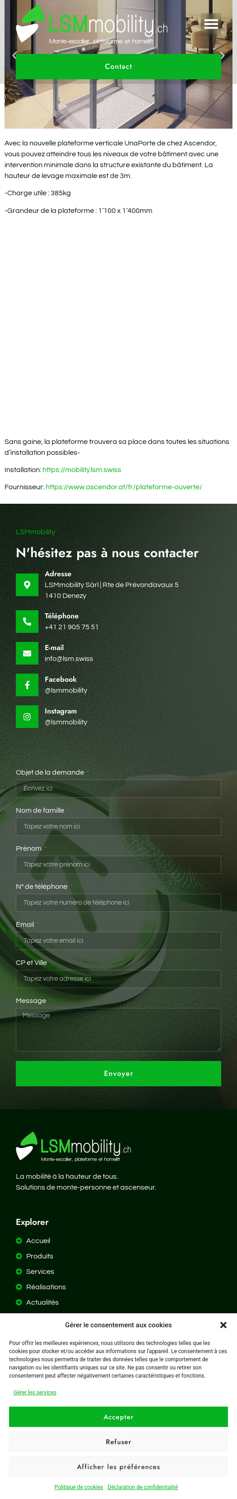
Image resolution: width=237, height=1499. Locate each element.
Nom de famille (41, 810)
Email (25, 924)
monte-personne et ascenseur (106, 1187)
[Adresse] (27, 585)
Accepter (119, 1417)
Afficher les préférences (118, 1467)
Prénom (29, 848)
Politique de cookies (79, 1487)
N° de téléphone (42, 886)
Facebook (61, 679)
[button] (223, 1325)
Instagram (61, 711)
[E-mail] (27, 653)
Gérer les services (35, 1392)
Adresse (58, 574)
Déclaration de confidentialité (143, 1487)
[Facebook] (27, 685)
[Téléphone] (27, 621)
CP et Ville (31, 962)
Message (31, 1000)
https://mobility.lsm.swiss (82, 469)
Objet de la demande (50, 772)
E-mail (54, 647)
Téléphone (62, 616)
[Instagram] (27, 716)
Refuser (119, 1442)
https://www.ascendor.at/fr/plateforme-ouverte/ (124, 487)
